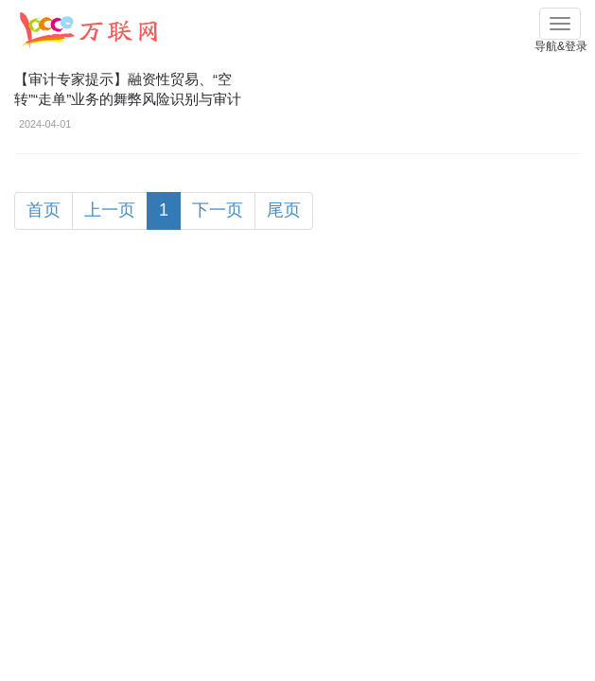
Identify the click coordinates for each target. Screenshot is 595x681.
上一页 (109, 210)
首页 (43, 210)
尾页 (284, 210)
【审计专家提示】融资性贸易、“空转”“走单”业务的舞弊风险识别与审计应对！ (127, 99)
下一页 (217, 210)
